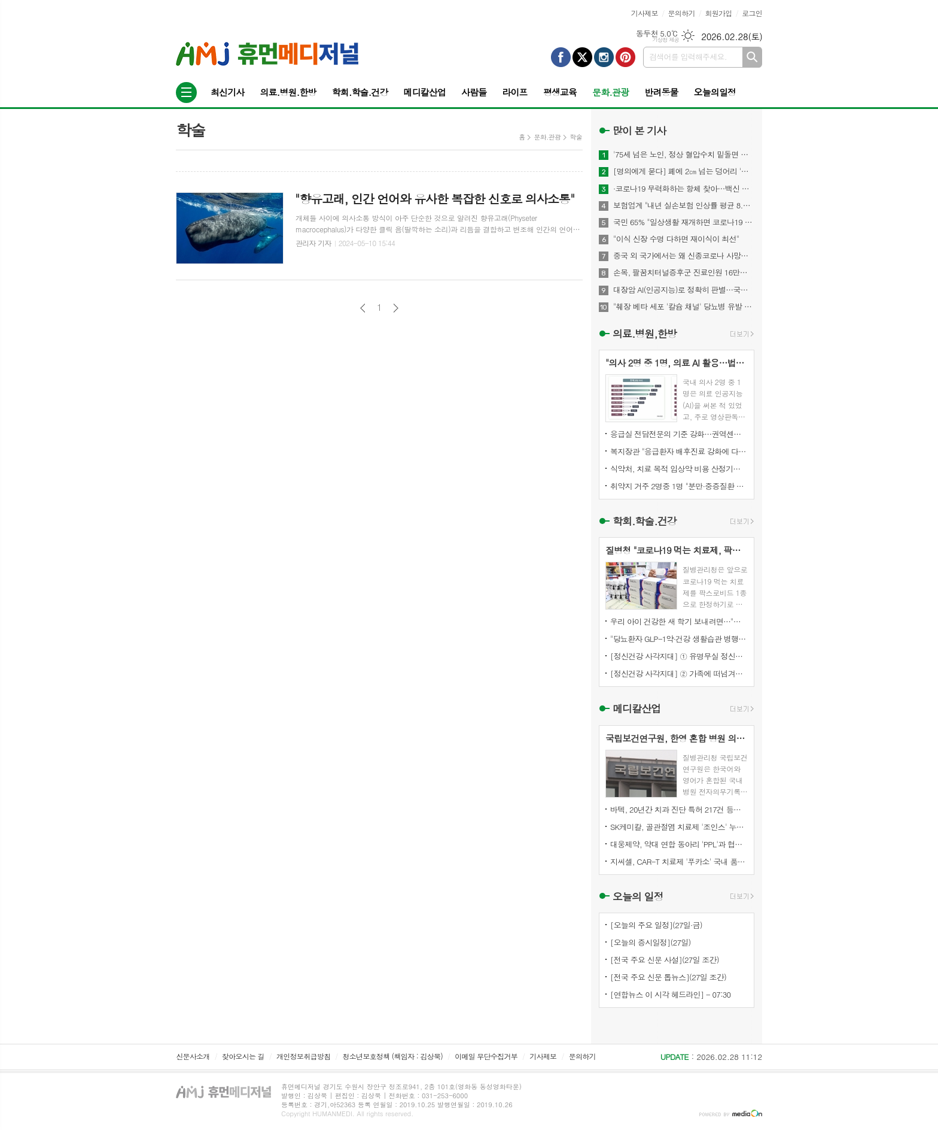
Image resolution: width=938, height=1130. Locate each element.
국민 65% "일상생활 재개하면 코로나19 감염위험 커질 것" (683, 222)
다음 (396, 308)
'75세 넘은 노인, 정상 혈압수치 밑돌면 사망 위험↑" (683, 154)
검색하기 (752, 57)
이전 (363, 308)
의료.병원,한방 (645, 333)
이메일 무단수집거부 (486, 1056)
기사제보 (644, 13)
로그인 (752, 13)
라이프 (514, 92)
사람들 (473, 92)
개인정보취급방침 (303, 1056)
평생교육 (560, 92)
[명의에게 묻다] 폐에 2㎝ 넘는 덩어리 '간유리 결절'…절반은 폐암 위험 (683, 171)
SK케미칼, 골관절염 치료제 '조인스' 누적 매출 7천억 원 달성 (679, 826)
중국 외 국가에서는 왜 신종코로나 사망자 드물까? (683, 255)
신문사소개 (192, 1056)
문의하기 (681, 13)
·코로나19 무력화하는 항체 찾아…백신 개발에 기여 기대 (683, 188)
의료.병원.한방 (288, 92)
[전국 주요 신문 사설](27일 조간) (664, 959)
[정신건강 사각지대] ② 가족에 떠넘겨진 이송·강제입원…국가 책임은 (679, 673)
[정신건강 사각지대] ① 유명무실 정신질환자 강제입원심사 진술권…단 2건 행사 (679, 656)
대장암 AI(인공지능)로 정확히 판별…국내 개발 (683, 289)
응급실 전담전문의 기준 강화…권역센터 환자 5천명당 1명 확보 (679, 434)
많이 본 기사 (639, 130)
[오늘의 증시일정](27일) (650, 942)
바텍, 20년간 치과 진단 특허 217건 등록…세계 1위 (679, 809)
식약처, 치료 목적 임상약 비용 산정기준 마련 (679, 468)
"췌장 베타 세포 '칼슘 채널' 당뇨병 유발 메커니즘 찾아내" (683, 306)
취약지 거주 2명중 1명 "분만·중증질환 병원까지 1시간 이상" (679, 486)
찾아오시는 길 (243, 1056)
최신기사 (227, 92)
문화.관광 (610, 92)
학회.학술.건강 (359, 92)
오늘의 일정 (638, 896)
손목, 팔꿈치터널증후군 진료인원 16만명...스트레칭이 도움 (683, 272)
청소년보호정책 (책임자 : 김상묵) (393, 1056)
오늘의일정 (715, 92)
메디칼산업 (425, 92)
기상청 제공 (665, 40)
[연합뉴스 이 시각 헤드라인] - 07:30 (670, 994)
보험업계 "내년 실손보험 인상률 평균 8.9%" (683, 205)
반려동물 (661, 92)
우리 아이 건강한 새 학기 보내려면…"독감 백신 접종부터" (679, 621)
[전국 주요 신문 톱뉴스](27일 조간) (668, 977)
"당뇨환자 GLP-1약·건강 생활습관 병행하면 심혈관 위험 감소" (679, 638)
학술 (576, 136)
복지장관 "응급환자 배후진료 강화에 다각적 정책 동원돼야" (679, 451)
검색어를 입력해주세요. (688, 56)
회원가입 (718, 13)
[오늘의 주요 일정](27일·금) (656, 925)
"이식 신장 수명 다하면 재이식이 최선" (676, 239)
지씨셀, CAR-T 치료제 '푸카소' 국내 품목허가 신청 (679, 861)
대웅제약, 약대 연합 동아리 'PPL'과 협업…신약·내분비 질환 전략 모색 (679, 844)
